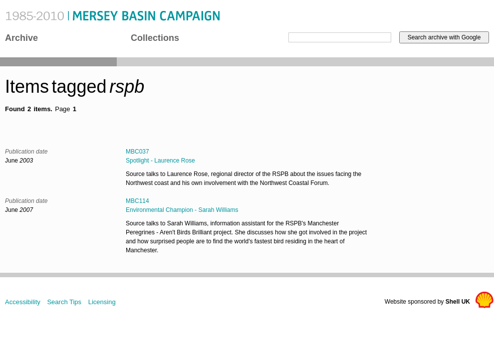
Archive (21, 38)
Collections (155, 38)
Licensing (102, 302)
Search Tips (64, 302)
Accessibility (22, 302)
